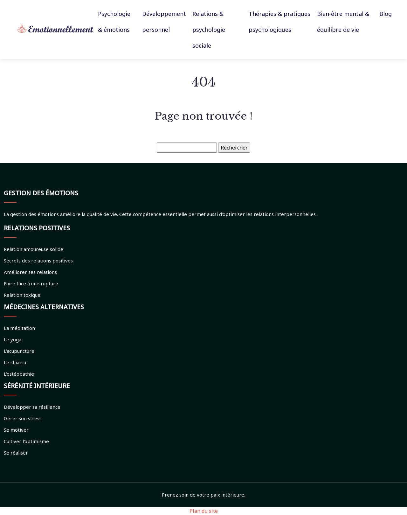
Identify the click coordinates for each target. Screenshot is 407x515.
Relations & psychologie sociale (208, 29)
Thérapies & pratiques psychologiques (279, 21)
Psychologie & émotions (114, 21)
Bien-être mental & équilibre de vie (343, 21)
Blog (385, 13)
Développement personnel (164, 21)
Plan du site (204, 510)
